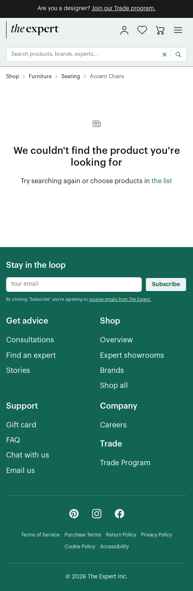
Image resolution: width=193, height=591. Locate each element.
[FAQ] (13, 440)
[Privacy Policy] (156, 535)
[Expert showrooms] (132, 355)
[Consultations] (30, 340)
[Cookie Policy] (80, 546)
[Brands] (112, 371)
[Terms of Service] (40, 535)
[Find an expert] (31, 355)
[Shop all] (114, 386)
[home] (32, 30)
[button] (142, 30)
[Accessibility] (114, 546)
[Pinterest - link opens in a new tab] (74, 514)
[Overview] (116, 340)
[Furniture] (40, 76)
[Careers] (113, 425)
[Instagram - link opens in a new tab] (97, 514)
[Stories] (18, 371)
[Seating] (70, 76)
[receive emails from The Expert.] (120, 299)
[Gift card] (21, 425)
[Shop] (12, 76)
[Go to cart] (160, 30)
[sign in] (124, 30)
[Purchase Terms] (83, 535)
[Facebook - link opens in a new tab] (119, 514)
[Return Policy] (121, 535)
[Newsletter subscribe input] (74, 284)
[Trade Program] (125, 463)
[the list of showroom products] (162, 181)
